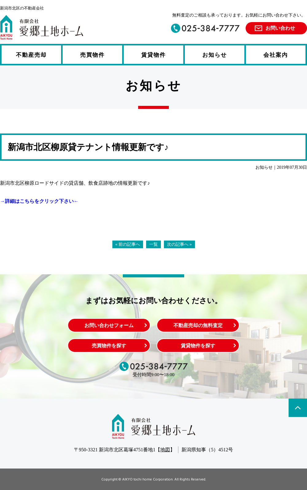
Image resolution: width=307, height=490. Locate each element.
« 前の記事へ (127, 244)
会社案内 (275, 55)
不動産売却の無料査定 (198, 325)
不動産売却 (31, 55)
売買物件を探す (109, 345)
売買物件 (92, 55)
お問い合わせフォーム (109, 325)
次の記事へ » (179, 244)
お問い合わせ (280, 28)
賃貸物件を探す (198, 345)
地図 (165, 449)
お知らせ (214, 55)
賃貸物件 (153, 55)
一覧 (153, 244)
